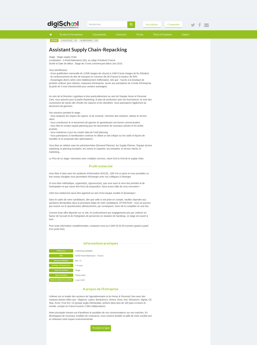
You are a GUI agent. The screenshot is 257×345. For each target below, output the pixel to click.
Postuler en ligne (101, 328)
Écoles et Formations (71, 34)
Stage (54, 40)
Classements (99, 34)
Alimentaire (86, 40)
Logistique (66, 40)
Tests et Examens (162, 34)
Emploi (185, 34)
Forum (139, 34)
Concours (121, 34)
